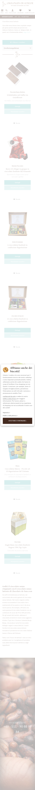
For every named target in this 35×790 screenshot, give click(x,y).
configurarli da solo (9, 396)
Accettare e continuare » (17, 421)
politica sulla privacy (9, 398)
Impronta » (6, 412)
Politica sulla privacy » (10, 415)
